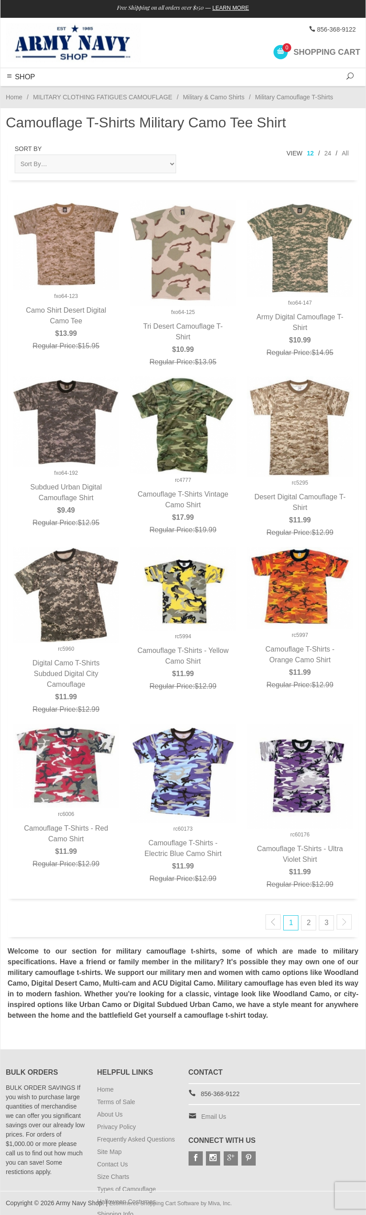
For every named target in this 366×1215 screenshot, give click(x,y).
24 (327, 153)
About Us (110, 1114)
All (345, 153)
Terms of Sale (116, 1101)
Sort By (28, 148)
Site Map (109, 1151)
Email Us (213, 1116)
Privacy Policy (116, 1126)
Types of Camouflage (126, 1189)
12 (310, 153)
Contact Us (112, 1164)
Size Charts (113, 1176)
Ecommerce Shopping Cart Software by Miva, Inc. (178, 1203)
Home (14, 97)
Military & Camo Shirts (213, 97)
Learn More (237, 8)
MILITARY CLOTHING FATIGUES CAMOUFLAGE (102, 97)
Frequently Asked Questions (136, 1139)
